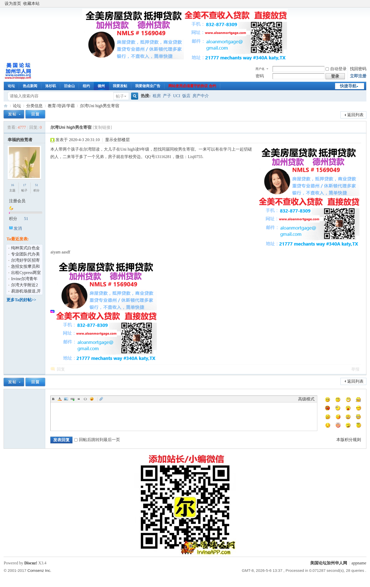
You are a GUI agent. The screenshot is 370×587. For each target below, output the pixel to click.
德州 (101, 86)
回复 (61, 369)
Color (59, 398)
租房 (157, 96)
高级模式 (306, 399)
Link (72, 398)
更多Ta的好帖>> (21, 300)
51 (36, 185)
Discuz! (30, 563)
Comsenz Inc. (39, 570)
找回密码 (358, 69)
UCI (176, 96)
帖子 (120, 96)
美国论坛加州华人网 (6, 105)
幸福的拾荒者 (20, 139)
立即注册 (358, 76)
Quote (78, 398)
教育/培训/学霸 (61, 106)
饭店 (186, 96)
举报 (355, 369)
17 (24, 185)
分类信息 (34, 106)
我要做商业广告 (147, 86)
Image (66, 398)
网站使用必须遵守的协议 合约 (192, 86)
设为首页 (13, 3)
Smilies (91, 398)
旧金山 (69, 86)
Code (85, 398)
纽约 (86, 86)
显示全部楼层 (117, 139)
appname (358, 563)
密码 (260, 76)
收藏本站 (31, 3)
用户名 (260, 69)
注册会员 (17, 201)
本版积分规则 (348, 439)
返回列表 (355, 115)
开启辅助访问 (365, 3)
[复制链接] (102, 127)
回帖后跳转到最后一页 (97, 439)
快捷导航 (348, 86)
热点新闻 (30, 86)
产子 (167, 96)
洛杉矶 (50, 86)
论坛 (11, 86)
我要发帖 (120, 86)
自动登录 (336, 69)
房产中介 (200, 96)
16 (12, 185)
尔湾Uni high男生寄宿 (99, 106)
